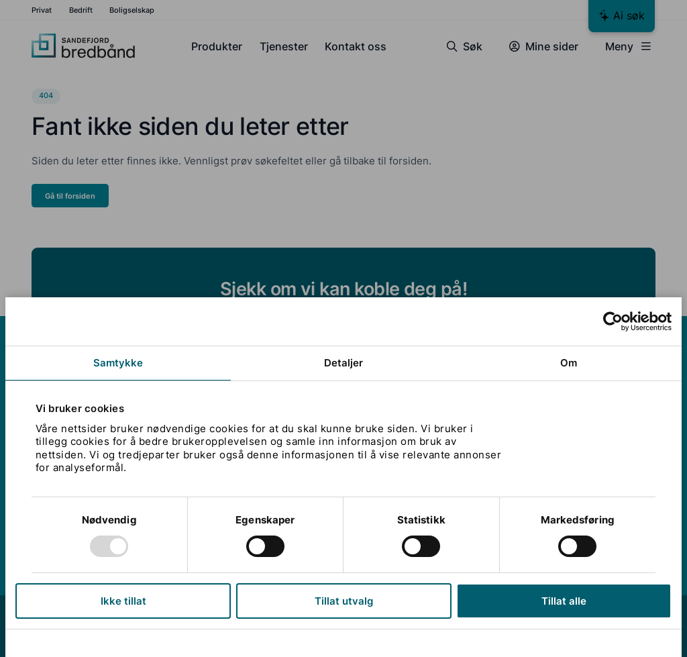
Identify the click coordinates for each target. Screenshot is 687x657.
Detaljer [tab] (344, 362)
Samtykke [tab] (118, 362)
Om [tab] (568, 362)
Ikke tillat (123, 601)
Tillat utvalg (344, 601)
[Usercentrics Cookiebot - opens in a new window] (613, 321)
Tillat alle (563, 601)
